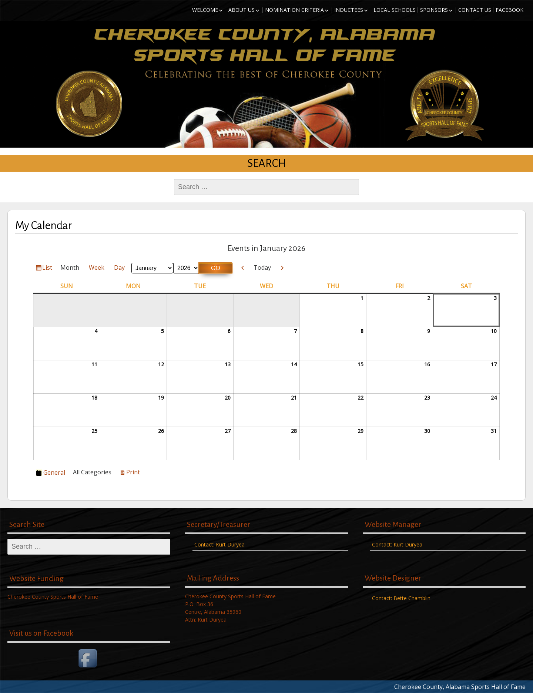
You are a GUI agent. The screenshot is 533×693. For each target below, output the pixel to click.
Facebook (509, 9)
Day (119, 267)
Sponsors (434, 9)
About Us (241, 9)
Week (96, 267)
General (50, 472)
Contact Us (474, 9)
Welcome (205, 9)
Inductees (348, 9)
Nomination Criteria (294, 9)
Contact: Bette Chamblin (401, 598)
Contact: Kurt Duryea (219, 544)
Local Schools (394, 9)
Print (134, 471)
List (48, 269)
